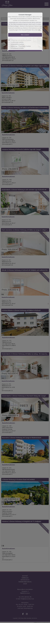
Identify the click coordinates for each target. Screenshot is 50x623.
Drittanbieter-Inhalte (17, 48)
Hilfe (39, 30)
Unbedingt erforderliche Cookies (21, 40)
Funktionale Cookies (17, 42)
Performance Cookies (17, 44)
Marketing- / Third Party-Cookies (21, 46)
